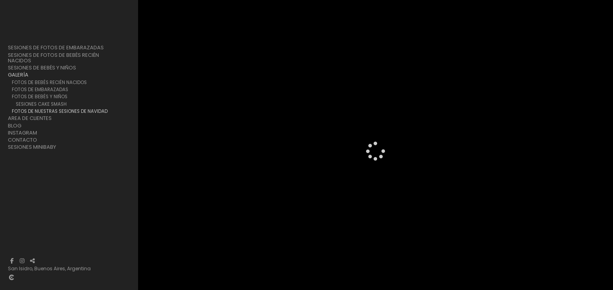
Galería (18, 75)
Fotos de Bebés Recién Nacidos (49, 82)
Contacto (22, 140)
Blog (14, 125)
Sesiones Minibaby (32, 147)
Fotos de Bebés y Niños (39, 97)
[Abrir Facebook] (12, 261)
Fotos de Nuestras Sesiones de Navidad (60, 111)
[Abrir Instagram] (22, 261)
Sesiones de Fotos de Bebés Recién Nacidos (53, 58)
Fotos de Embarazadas (40, 89)
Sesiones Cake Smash (41, 104)
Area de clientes (30, 118)
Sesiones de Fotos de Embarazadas (56, 47)
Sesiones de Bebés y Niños (42, 67)
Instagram (22, 133)
